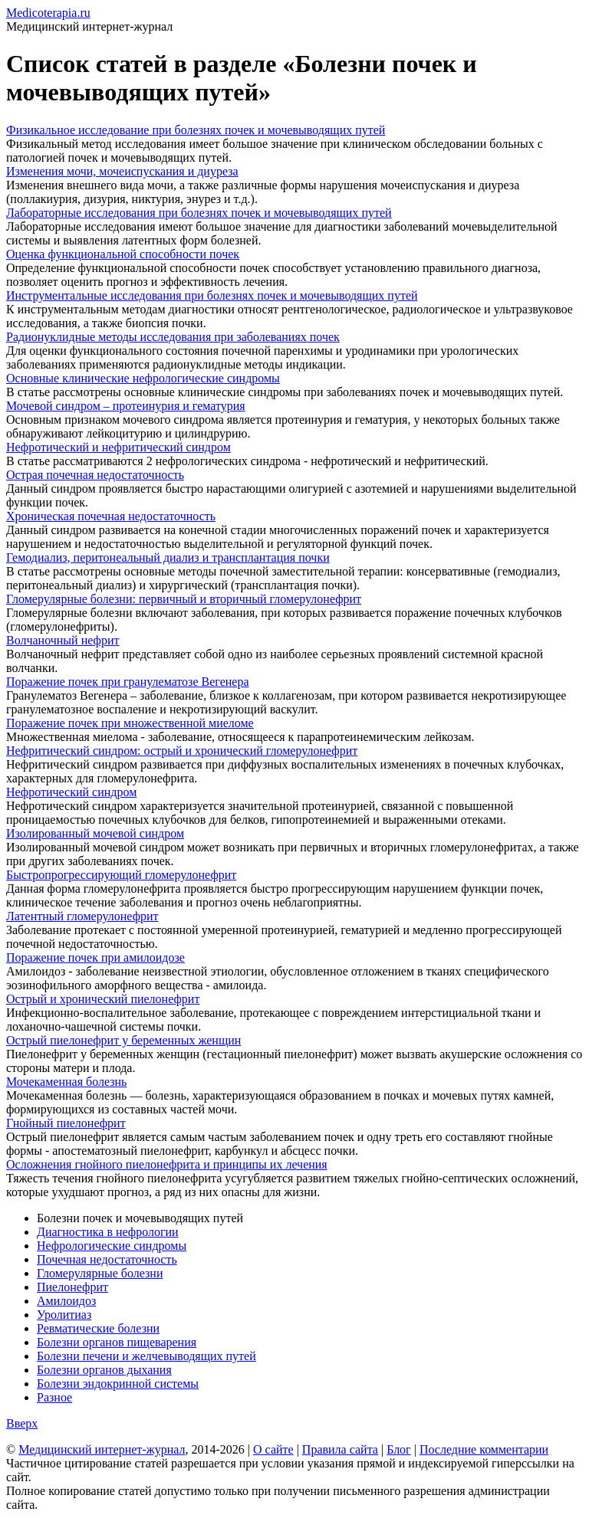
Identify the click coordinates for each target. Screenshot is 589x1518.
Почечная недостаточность (107, 1259)
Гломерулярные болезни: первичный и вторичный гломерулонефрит (183, 598)
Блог (399, 1449)
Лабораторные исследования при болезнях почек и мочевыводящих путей (199, 212)
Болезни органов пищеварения (116, 1342)
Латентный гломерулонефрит (82, 916)
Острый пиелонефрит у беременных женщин (123, 1040)
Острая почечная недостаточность (95, 474)
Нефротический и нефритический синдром (118, 447)
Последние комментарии (484, 1449)
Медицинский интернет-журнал (101, 1449)
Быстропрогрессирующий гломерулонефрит (121, 874)
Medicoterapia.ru (48, 12)
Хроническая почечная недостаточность (111, 516)
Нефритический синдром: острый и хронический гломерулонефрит (181, 750)
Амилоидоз (66, 1300)
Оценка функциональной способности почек (122, 254)
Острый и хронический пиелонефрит (102, 998)
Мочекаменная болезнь (66, 1081)
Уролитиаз (64, 1314)
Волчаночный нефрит (62, 640)
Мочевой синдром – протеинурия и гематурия (125, 405)
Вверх (22, 1423)
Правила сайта (340, 1449)
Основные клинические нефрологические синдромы (143, 378)
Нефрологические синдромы (111, 1245)
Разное (54, 1397)
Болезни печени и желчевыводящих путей (146, 1355)
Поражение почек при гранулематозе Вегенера (127, 681)
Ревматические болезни (98, 1328)
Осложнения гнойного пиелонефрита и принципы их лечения (166, 1164)
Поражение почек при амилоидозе (95, 957)
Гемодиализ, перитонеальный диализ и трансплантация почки (168, 557)
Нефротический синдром (71, 791)
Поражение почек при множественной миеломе (130, 722)
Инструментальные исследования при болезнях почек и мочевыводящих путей (212, 295)
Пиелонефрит (72, 1286)
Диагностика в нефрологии (108, 1231)
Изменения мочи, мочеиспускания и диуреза (122, 171)
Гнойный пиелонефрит (66, 1122)
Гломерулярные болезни (100, 1273)
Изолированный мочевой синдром (95, 833)
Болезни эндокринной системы (118, 1383)
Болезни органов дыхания (104, 1369)
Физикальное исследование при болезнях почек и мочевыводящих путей (195, 129)
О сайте (273, 1449)
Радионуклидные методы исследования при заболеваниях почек (173, 336)
